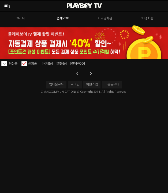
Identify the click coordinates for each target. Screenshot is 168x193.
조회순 (32, 63)
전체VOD (63, 18)
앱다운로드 (56, 84)
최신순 (13, 63)
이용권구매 (111, 84)
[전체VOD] (77, 63)
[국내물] (47, 63)
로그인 (74, 84)
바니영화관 (105, 18)
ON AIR (21, 18)
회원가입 (92, 84)
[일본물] (61, 63)
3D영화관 (147, 18)
